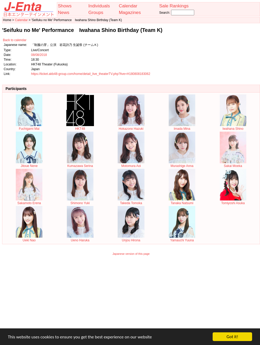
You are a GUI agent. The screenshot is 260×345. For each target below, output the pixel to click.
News (63, 12)
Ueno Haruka (80, 238)
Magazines (130, 12)
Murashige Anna (182, 164)
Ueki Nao (29, 238)
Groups (95, 12)
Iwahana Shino (233, 127)
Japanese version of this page (131, 253)
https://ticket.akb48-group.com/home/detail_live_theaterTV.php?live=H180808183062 (90, 74)
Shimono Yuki (80, 201)
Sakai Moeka (233, 164)
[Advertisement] (131, 295)
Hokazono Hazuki (131, 127)
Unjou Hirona (131, 238)
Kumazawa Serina (80, 164)
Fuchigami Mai (29, 127)
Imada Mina (182, 127)
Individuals (99, 5)
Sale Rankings (174, 5)
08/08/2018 (39, 55)
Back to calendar (14, 40)
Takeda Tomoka (131, 201)
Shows (65, 5)
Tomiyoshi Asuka (233, 201)
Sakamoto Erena (29, 201)
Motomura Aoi (131, 164)
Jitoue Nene (29, 164)
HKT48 (80, 127)
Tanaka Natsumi (182, 201)
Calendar (128, 5)
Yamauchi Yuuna (182, 238)
